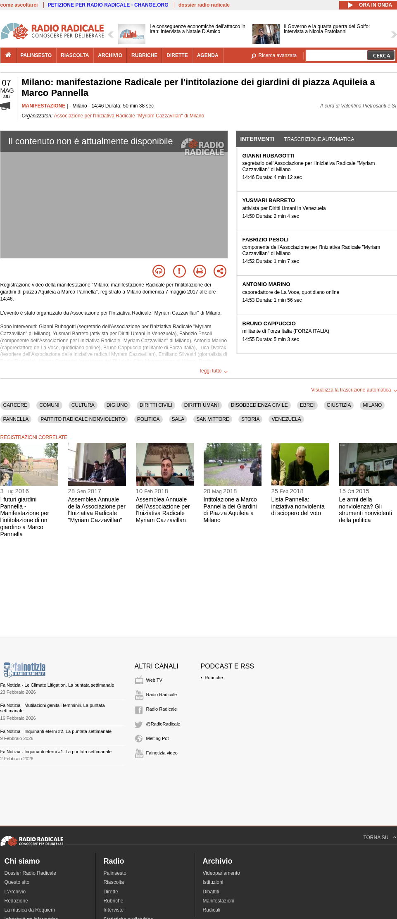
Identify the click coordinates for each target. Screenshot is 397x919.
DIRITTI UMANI (201, 405)
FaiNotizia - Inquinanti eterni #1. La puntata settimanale (56, 751)
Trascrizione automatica (319, 139)
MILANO (372, 405)
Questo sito (17, 882)
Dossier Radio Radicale (30, 873)
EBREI (307, 405)
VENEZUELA (286, 419)
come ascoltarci (19, 5)
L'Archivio (15, 892)
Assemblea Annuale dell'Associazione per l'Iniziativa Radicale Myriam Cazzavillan (163, 509)
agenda (208, 55)
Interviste (114, 910)
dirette (177, 55)
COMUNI (49, 405)
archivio (110, 55)
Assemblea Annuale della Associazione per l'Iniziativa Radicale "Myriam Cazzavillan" (97, 509)
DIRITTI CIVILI (156, 405)
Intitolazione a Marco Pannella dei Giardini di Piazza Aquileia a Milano (230, 509)
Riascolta (114, 882)
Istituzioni (213, 882)
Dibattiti (211, 892)
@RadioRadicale (163, 723)
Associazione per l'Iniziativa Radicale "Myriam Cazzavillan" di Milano (129, 116)
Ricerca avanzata (278, 55)
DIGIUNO (117, 405)
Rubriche (214, 677)
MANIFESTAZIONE (44, 106)
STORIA (250, 419)
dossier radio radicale (204, 5)
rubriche (144, 55)
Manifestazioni (219, 901)
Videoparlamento (221, 873)
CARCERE (15, 405)
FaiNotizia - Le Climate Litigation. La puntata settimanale (57, 685)
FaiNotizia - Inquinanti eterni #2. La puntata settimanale (56, 731)
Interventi (257, 139)
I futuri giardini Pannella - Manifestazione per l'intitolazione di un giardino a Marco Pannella (24, 516)
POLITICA (148, 419)
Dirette (111, 892)
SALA (178, 419)
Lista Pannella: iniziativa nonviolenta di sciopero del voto (298, 506)
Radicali (212, 910)
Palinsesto (115, 873)
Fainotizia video (162, 752)
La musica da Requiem (30, 910)
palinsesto (36, 55)
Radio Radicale (161, 694)
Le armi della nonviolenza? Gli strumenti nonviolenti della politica (365, 509)
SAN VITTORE (212, 419)
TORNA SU (375, 837)
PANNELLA (16, 419)
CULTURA (83, 405)
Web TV (154, 680)
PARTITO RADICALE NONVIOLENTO (82, 419)
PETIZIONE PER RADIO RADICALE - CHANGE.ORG (108, 5)
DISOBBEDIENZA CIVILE (259, 405)
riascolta (75, 55)
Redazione (16, 901)
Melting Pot (157, 738)
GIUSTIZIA (339, 405)
